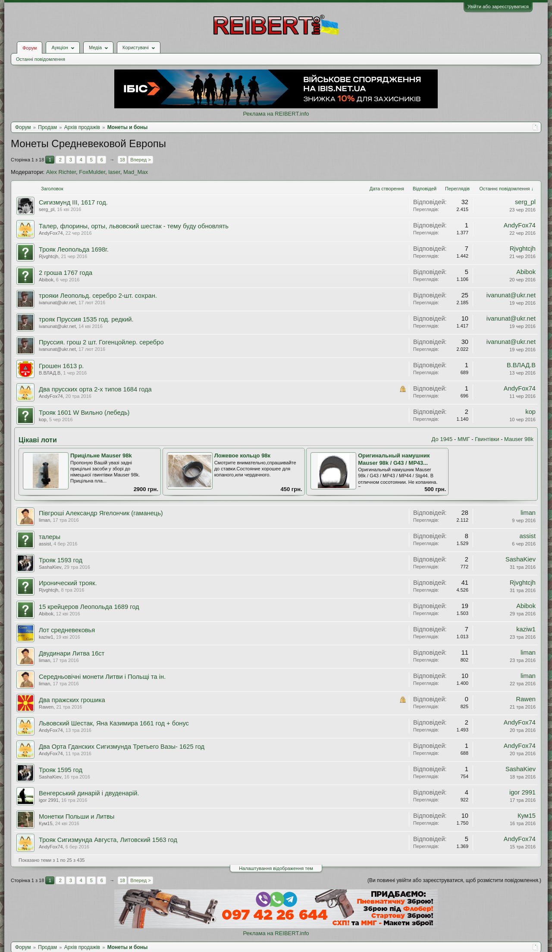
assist (45, 543)
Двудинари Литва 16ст (71, 653)
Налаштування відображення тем (276, 868)
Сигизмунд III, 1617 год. (73, 202)
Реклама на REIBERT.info (276, 113)
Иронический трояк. (68, 583)
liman (44, 520)
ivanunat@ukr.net (57, 302)
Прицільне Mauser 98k (101, 455)
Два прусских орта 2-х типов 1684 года (95, 389)
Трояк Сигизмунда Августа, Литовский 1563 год (108, 839)
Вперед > (140, 159)
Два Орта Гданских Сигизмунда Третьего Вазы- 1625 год (121, 746)
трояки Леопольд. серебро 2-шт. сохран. (98, 295)
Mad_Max (135, 172)
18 (122, 159)
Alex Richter (61, 172)
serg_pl (46, 209)
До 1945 (442, 439)
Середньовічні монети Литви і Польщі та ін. (102, 676)
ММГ (464, 439)
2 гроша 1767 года (65, 272)
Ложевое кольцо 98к (242, 455)
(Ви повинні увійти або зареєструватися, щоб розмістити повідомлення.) (454, 880)
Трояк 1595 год (60, 769)
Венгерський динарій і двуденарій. (89, 793)
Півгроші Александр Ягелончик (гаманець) (101, 513)
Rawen (46, 706)
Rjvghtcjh (48, 256)
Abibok (46, 279)
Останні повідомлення (40, 59)
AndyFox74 (51, 233)
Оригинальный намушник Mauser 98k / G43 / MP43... (394, 459)
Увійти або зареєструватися (498, 6)
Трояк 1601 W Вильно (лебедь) (84, 412)
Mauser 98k (518, 439)
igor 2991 (49, 800)
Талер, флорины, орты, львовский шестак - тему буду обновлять (134, 226)
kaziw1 (46, 637)
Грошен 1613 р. (61, 366)
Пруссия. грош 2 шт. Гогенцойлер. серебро (101, 342)
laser (114, 172)
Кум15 (46, 823)
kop (43, 419)
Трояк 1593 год (60, 560)
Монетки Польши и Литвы (76, 816)
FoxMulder (92, 172)
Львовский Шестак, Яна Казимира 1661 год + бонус (114, 723)
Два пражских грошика (72, 700)
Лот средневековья (67, 630)
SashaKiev (50, 567)
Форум (29, 47)
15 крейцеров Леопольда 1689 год (89, 606)
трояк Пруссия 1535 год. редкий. (86, 319)
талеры (49, 536)
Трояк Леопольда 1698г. (74, 249)
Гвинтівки (487, 439)
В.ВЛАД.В (49, 372)
